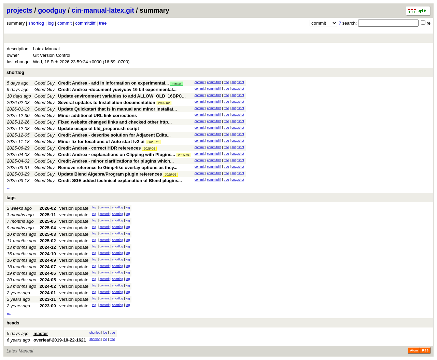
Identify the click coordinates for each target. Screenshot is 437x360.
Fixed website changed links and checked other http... (115, 122)
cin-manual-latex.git (103, 10)
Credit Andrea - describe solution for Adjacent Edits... (114, 135)
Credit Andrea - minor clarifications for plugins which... (116, 161)
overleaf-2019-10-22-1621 (59, 340)
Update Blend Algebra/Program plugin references (110, 174)
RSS (425, 350)
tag (94, 207)
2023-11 (48, 299)
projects (19, 10)
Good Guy (44, 83)
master (176, 83)
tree (103, 23)
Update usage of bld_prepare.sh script (98, 128)
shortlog (36, 23)
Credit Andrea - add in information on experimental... (114, 83)
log (51, 23)
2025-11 (153, 142)
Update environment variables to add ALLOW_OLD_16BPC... (122, 96)
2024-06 (48, 273)
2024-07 (48, 266)
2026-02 (163, 103)
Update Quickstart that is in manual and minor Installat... (117, 109)
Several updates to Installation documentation (106, 102)
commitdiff (85, 23)
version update (73, 208)
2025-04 (183, 155)
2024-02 (48, 286)
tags (11, 197)
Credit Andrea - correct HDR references (99, 148)
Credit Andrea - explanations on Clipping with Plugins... (117, 154)
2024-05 (48, 279)
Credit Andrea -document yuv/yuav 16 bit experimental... (117, 89)
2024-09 (48, 260)
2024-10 (48, 253)
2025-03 (170, 174)
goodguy (52, 10)
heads (12, 322)
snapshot (237, 82)
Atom (414, 350)
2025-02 (48, 240)
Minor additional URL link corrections (97, 115)
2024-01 (48, 292)
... (9, 187)
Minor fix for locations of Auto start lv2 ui (101, 141)
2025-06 (149, 148)
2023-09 (48, 305)
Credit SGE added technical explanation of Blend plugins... (120, 180)
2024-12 (48, 247)
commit (64, 23)
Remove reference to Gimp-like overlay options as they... (117, 167)
